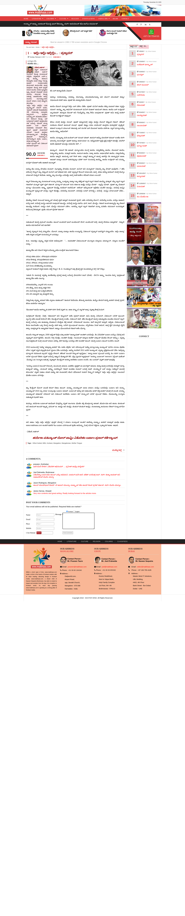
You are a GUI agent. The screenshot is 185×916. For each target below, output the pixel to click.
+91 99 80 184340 (75, 570)
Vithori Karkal (152, 51)
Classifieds (122, 541)
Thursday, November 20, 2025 (152, 2)
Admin (50, 57)
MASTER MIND (91, 598)
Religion (96, 541)
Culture (84, 541)
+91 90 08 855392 (109, 570)
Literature (71, 541)
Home (59, 541)
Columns (109, 541)
